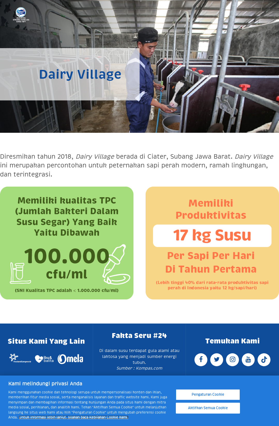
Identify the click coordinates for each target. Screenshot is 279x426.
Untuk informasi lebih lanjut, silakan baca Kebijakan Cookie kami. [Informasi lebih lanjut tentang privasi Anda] (73, 417)
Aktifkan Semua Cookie (208, 408)
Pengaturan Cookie (208, 394)
